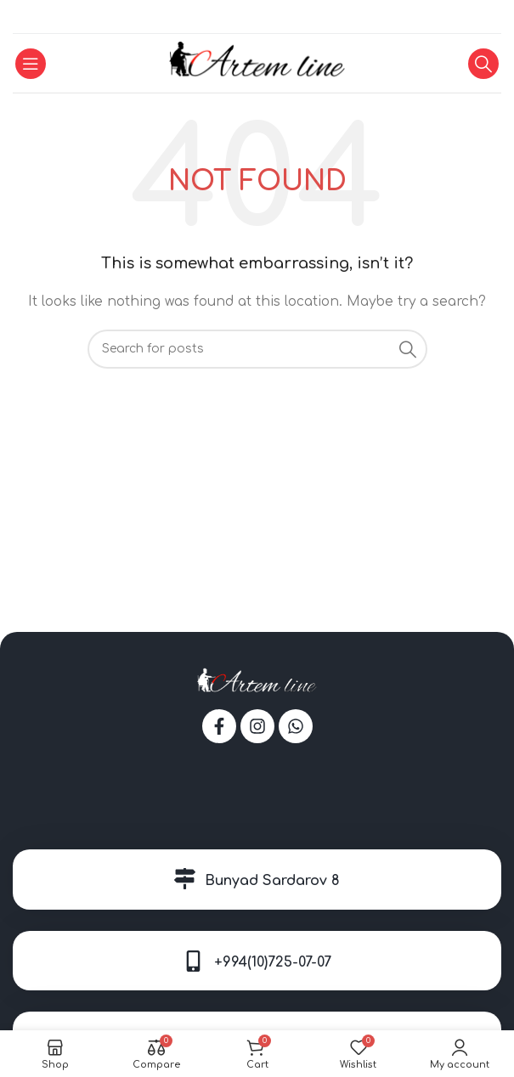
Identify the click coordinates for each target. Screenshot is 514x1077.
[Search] (483, 64)
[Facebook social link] (236, 17)
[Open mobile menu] (30, 64)
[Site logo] (257, 62)
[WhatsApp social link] (256, 17)
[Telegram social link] (278, 17)
